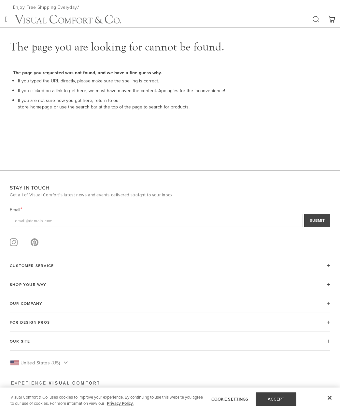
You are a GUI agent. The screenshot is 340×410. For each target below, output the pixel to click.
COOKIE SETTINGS (229, 399)
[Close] (329, 398)
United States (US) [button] (40, 363)
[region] (170, 399)
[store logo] (68, 19)
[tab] (170, 265)
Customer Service (32, 265)
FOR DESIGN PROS (30, 322)
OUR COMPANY (26, 303)
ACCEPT (276, 399)
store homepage (35, 107)
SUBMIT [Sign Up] (317, 220)
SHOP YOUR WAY (28, 284)
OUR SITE (20, 341)
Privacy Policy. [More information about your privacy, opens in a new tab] (120, 403)
